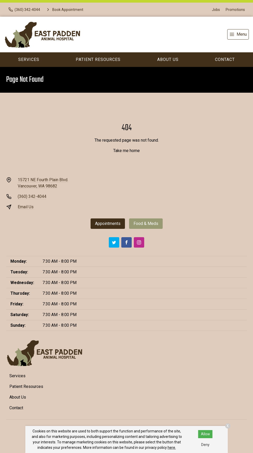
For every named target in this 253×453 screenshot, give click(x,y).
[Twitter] (114, 242)
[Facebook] (126, 242)
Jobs (216, 10)
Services (28, 59)
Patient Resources (98, 59)
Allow (205, 434)
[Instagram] (139, 242)
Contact (225, 59)
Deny (205, 445)
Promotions (235, 10)
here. (172, 447)
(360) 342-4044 (32, 196)
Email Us (26, 206)
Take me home (126, 150)
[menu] (238, 34)
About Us (168, 59)
